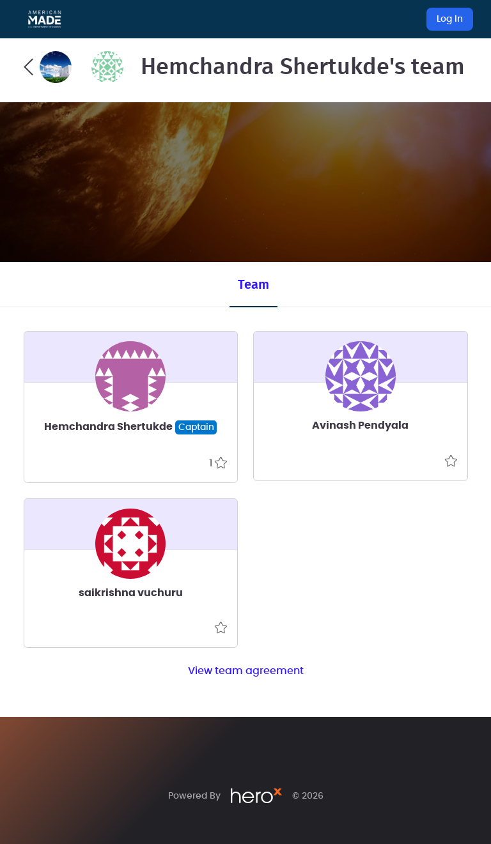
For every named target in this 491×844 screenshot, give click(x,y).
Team (253, 285)
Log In (450, 19)
